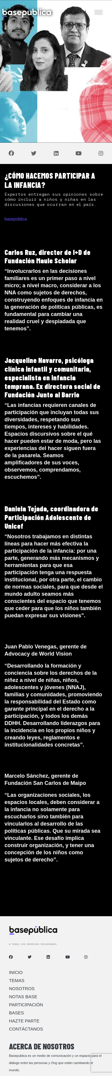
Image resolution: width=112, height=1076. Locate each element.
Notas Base (23, 996)
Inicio (16, 972)
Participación (26, 1004)
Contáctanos (26, 1029)
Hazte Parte (24, 1020)
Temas (16, 980)
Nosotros (22, 988)
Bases (16, 1012)
